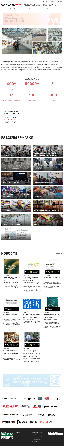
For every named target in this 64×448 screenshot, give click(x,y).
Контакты (55, 8)
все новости (59, 253)
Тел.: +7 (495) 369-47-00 (36, 439)
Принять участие (18, 8)
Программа (39, 8)
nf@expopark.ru (35, 441)
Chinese (60, 1)
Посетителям (32, 8)
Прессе (44, 8)
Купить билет (10, 8)
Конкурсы (49, 8)
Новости (61, 5)
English (53, 1)
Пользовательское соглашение (22, 434)
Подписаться (55, 437)
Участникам (25, 8)
